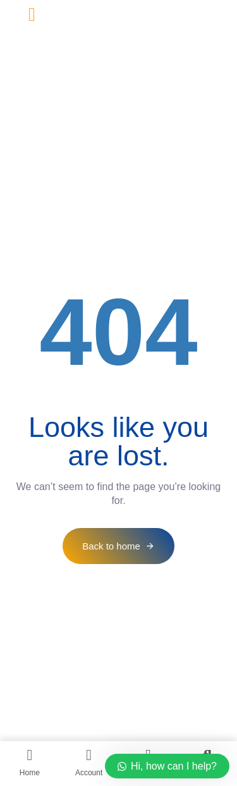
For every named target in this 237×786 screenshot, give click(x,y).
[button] (32, 14)
